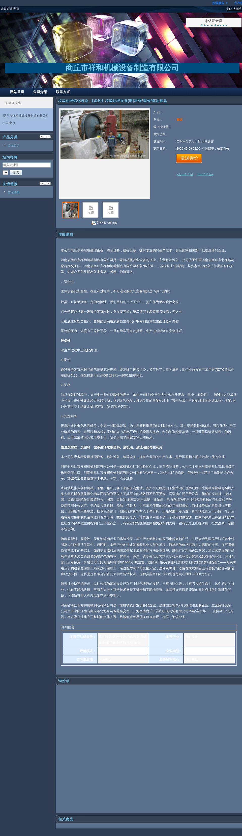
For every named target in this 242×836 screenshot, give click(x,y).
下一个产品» (205, 174)
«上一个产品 (184, 174)
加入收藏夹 (234, 9)
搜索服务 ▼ (220, 3)
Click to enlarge (104, 223)
